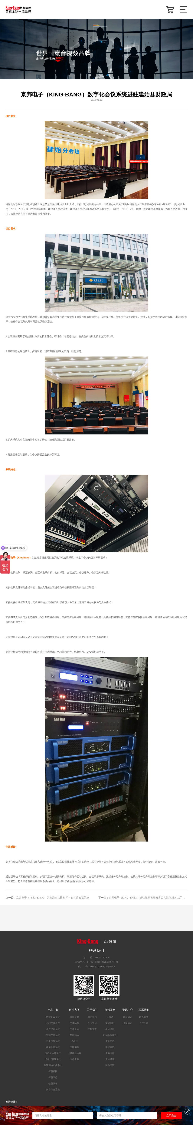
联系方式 (143, 1017)
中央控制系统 (53, 1041)
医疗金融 (74, 1059)
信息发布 (52, 1083)
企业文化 (92, 1023)
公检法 (74, 1041)
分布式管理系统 (53, 1059)
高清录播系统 (53, 1047)
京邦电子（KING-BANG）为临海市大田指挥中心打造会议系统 (47, 897)
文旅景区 (74, 1029)
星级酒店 (74, 1035)
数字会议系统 (53, 1017)
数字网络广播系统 (53, 1065)
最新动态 (127, 1017)
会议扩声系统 (53, 1029)
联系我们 (144, 1009)
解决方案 (74, 1009)
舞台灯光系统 (53, 1089)
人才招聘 (143, 1023)
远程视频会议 (53, 1023)
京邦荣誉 (92, 1029)
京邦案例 (110, 1009)
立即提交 (171, 1115)
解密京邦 (92, 1017)
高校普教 (74, 1017)
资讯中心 (127, 1009)
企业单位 (109, 1041)
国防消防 (74, 1047)
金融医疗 (109, 1053)
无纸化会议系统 (53, 1053)
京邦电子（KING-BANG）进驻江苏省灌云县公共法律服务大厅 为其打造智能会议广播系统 (142, 897)
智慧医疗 (52, 1077)
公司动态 (127, 1023)
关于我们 (92, 1009)
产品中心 (53, 1009)
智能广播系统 (53, 1035)
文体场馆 (74, 1023)
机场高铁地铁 (74, 1053)
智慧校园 (52, 1071)
